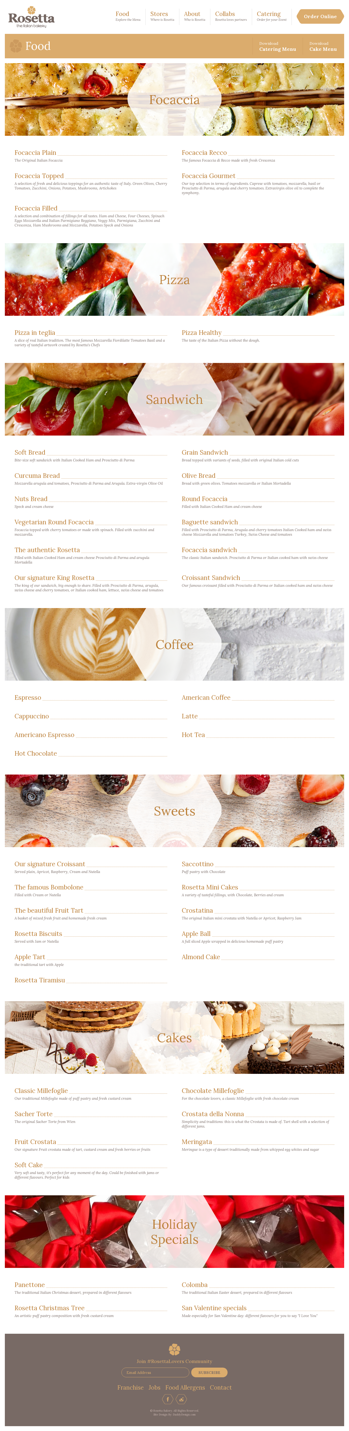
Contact (221, 1387)
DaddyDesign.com (184, 1414)
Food (128, 16)
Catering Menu (277, 46)
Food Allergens (185, 1387)
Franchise (130, 1387)
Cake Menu (323, 46)
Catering (272, 16)
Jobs (154, 1387)
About (194, 16)
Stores (162, 16)
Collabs (231, 16)
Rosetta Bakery (31, 17)
